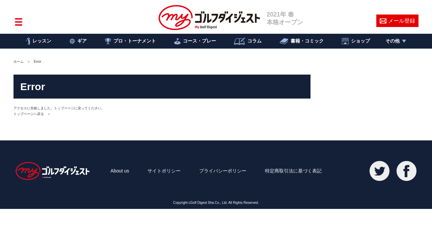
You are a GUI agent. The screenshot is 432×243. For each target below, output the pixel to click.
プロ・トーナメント (130, 41)
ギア (78, 41)
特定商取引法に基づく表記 (293, 170)
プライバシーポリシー (222, 170)
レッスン (38, 41)
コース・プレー (195, 41)
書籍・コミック (302, 41)
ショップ (356, 41)
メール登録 (397, 21)
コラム (248, 41)
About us (119, 170)
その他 (395, 41)
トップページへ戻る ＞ (32, 114)
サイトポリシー (164, 170)
